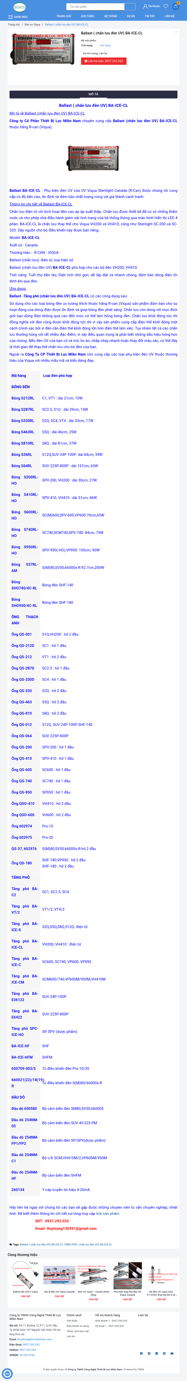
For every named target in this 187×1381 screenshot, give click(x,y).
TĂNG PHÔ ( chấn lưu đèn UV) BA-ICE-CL (88, 1243)
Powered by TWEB (134, 1373)
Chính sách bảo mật (78, 1335)
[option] (43, 48)
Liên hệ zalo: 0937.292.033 (104, 60)
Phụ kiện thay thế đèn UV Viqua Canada (127, 1297)
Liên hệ (169, 15)
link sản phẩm (107, 1212)
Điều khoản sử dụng (78, 1329)
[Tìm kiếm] (130, 6)
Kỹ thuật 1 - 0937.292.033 (110, 1329)
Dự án (131, 15)
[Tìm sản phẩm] (95, 6)
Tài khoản (151, 5)
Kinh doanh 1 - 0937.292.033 (112, 1324)
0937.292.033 (31, 1348)
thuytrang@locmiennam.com (35, 1343)
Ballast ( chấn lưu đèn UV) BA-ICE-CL (41, 1243)
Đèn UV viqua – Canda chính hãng (93, 1297)
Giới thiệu (87, 15)
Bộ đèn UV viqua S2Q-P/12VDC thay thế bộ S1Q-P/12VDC (161, 1297)
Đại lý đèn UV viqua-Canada (59, 1297)
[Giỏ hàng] (175, 6)
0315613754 (27, 1359)
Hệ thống (110, 15)
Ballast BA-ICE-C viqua (25, 1295)
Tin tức (150, 15)
